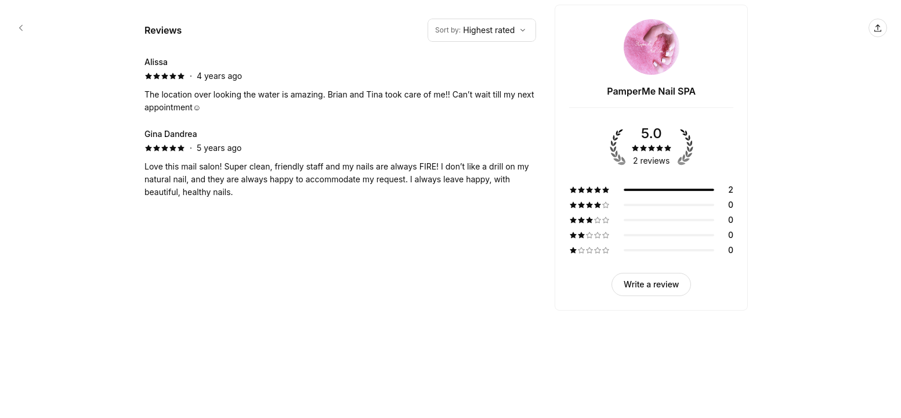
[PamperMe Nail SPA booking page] (21, 28)
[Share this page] (878, 28)
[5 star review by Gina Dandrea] (340, 163)
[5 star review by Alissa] (340, 85)
